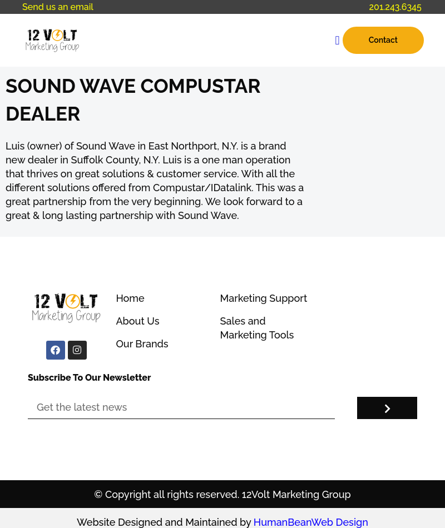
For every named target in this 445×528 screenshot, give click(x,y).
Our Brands (142, 344)
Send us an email (57, 7)
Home (130, 298)
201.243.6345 (395, 7)
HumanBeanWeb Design (311, 522)
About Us (137, 321)
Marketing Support (264, 298)
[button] (337, 40)
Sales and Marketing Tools (257, 328)
